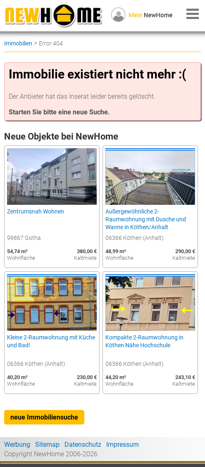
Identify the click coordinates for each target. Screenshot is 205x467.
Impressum (122, 444)
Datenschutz (82, 444)
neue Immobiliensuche (44, 417)
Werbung (17, 444)
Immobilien (18, 43)
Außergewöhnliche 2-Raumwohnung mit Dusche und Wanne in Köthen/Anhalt (145, 219)
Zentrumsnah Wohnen (35, 211)
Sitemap (47, 444)
